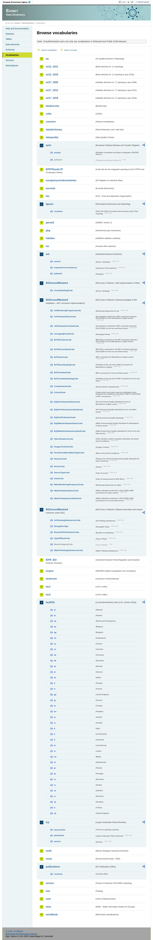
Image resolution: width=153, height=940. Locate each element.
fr (54, 689)
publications (53, 866)
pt (55, 774)
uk (55, 813)
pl (55, 768)
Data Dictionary (28, 23)
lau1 (48, 586)
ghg (48, 230)
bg (55, 632)
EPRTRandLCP (54, 169)
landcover (51, 578)
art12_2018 (52, 74)
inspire (49, 571)
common (51, 121)
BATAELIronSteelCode (64, 349)
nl (55, 762)
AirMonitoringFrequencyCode (67, 310)
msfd (48, 851)
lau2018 (50, 602)
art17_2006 (52, 82)
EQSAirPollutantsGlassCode (67, 402)
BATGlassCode (61, 357)
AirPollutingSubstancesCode (67, 520)
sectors (57, 841)
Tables (9, 39)
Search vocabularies (49, 50)
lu (55, 745)
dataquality (52, 137)
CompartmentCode (62, 386)
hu (55, 711)
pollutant (58, 273)
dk (55, 661)
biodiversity (52, 106)
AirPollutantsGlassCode (65, 316)
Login (123, 2)
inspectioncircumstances (65, 267)
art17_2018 (52, 98)
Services (10, 60)
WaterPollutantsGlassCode (66, 491)
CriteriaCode (59, 392)
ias (47, 246)
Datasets (10, 34)
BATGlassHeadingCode (64, 365)
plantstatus (59, 835)
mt (55, 757)
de (55, 655)
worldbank (52, 914)
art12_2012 (52, 66)
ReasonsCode (60, 459)
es (55, 677)
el (55, 672)
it (54, 728)
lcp (47, 822)
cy (55, 644)
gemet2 (50, 222)
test (48, 891)
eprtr (48, 145)
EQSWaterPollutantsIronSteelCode (69, 431)
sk (55, 802)
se (55, 790)
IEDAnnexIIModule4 (57, 509)
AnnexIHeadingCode (63, 290)
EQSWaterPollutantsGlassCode (68, 423)
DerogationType (61, 526)
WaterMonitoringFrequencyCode (69, 484)
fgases (49, 204)
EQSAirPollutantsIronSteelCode (68, 409)
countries (58, 211)
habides (50, 238)
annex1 (57, 261)
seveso (50, 883)
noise (49, 858)
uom (48, 899)
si (55, 796)
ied (47, 254)
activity (57, 152)
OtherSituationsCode (63, 439)
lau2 (48, 594)
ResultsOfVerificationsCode (66, 532)
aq (47, 58)
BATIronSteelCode (62, 372)
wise (48, 906)
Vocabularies (12, 55)
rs (55, 785)
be (55, 627)
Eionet (17, 23)
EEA (17, 2)
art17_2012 (52, 90)
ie (55, 717)
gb (55, 694)
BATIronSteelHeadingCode (66, 379)
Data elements (12, 44)
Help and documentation (17, 28)
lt (54, 740)
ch (55, 638)
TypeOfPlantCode (62, 538)
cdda (48, 113)
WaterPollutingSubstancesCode (68, 550)
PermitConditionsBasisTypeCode (69, 453)
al (55, 610)
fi (54, 683)
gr (55, 700)
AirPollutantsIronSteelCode (66, 326)
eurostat (50, 188)
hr (55, 706)
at (55, 615)
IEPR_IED (51, 560)
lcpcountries (59, 830)
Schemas (10, 49)
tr (54, 807)
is (55, 723)
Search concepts (70, 50)
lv (55, 751)
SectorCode (59, 466)
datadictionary (54, 129)
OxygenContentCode (63, 447)
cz (55, 649)
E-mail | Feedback (14, 931)
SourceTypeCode (61, 472)
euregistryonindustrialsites (61, 180)
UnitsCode (59, 478)
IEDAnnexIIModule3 (57, 300)
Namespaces (12, 65)
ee (55, 666)
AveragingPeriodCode (64, 334)
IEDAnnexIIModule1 (57, 283)
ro (55, 779)
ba (55, 621)
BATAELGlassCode (62, 340)
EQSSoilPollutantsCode (64, 417)
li (54, 734)
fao (47, 196)
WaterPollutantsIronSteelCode (67, 498)
